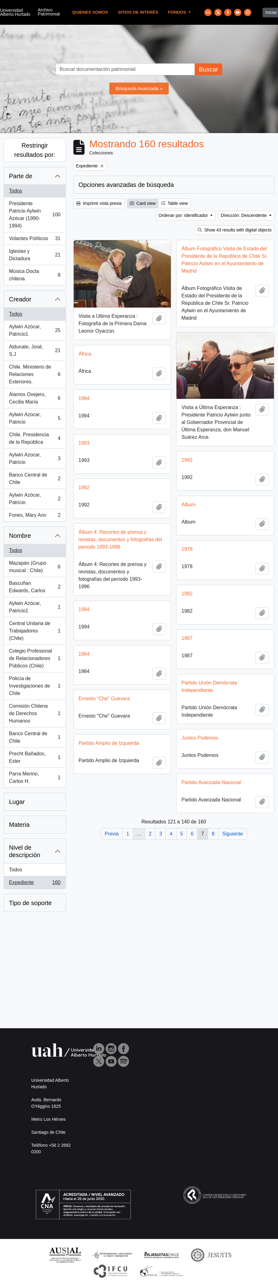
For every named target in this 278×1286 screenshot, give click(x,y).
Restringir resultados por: (34, 150)
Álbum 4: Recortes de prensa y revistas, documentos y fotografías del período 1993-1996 (120, 537)
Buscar (208, 69)
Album (188, 508)
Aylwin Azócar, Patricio (35, 498)
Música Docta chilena (35, 275)
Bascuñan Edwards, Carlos (35, 586)
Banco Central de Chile (35, 478)
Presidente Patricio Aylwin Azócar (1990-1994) (35, 214)
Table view (174, 203)
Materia (19, 824)
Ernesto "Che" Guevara (104, 703)
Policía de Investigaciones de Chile (35, 686)
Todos (15, 190)
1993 (84, 440)
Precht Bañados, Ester (35, 757)
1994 (84, 395)
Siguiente (232, 833)
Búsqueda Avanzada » (139, 88)
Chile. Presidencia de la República (35, 438)
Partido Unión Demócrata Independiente (209, 690)
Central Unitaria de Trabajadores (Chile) (35, 631)
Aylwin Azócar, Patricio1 (35, 330)
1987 (187, 642)
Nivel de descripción (24, 851)
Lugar (17, 801)
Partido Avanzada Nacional (211, 786)
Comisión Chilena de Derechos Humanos (35, 713)
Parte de (21, 176)
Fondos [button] (177, 12)
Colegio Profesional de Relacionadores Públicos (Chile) (35, 658)
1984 (84, 658)
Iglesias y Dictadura (35, 254)
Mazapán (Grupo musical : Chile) (35, 566)
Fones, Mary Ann (35, 516)
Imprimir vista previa (99, 203)
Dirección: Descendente (244, 215)
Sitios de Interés (138, 12)
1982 (187, 598)
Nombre (20, 535)
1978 (187, 553)
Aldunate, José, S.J (35, 350)
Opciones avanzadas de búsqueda (126, 184)
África (85, 351)
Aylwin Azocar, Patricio (35, 418)
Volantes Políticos (35, 240)
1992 (187, 464)
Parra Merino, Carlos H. (35, 777)
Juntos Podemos (199, 742)
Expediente (35, 884)
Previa (112, 833)
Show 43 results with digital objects (234, 229)
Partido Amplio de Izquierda (109, 747)
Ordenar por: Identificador (184, 215)
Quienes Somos (90, 12)
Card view (143, 203)
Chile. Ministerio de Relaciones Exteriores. (35, 374)
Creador (20, 299)
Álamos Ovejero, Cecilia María (35, 398)
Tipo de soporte (30, 903)
